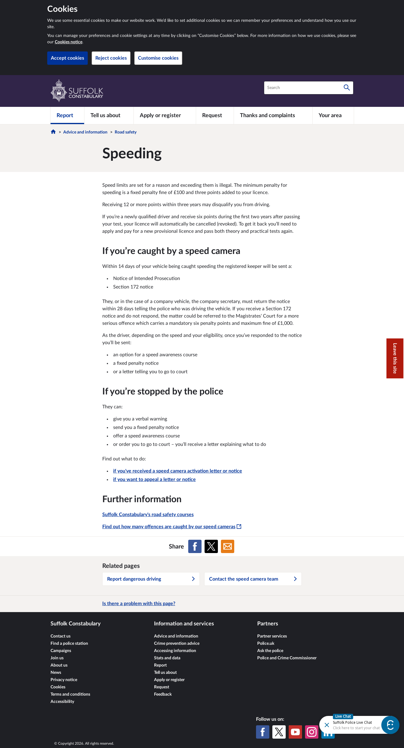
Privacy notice (64, 680)
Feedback (163, 694)
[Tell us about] (108, 115)
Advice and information (85, 132)
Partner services (272, 636)
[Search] (346, 87)
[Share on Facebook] (195, 546)
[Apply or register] (165, 115)
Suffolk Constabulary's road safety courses (148, 514)
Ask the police (270, 651)
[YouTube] (295, 732)
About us (59, 665)
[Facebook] (262, 732)
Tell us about (165, 673)
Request (161, 687)
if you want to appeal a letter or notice (154, 479)
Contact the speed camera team (253, 579)
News (56, 673)
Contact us (61, 636)
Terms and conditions (70, 694)
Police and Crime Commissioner (287, 658)
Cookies (58, 687)
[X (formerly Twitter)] (279, 732)
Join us (57, 658)
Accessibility (62, 702)
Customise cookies (158, 58)
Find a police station (69, 643)
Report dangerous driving (151, 579)
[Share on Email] (227, 546)
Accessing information (175, 651)
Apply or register (169, 680)
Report (160, 665)
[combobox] (308, 87)
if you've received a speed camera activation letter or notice (177, 471)
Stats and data (167, 658)
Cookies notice (68, 42)
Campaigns (61, 651)
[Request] (215, 115)
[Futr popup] (351, 724)
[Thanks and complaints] (273, 115)
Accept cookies (67, 58)
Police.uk (265, 643)
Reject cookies (111, 58)
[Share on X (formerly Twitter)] (211, 546)
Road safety (125, 132)
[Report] (67, 115)
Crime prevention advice (176, 643)
